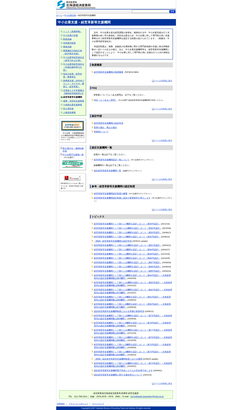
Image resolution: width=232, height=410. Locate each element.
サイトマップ (98, 404)
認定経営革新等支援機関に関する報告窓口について (118, 375)
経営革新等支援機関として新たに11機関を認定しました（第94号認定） (128, 228)
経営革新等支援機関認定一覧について (112, 159)
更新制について (101, 131)
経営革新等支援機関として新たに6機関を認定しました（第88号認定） (127, 258)
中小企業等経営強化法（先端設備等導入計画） (73, 67)
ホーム (59, 15)
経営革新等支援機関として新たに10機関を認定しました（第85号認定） (128, 271)
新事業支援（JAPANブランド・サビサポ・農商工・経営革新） (73, 83)
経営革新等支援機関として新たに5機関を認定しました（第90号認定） (127, 249)
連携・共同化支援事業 (73, 101)
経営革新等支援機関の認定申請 (108, 123)
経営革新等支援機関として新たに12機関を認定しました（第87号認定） (128, 262)
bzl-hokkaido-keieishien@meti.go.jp (147, 396)
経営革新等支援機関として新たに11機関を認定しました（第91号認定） (128, 245)
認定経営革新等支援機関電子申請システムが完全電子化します (123, 370)
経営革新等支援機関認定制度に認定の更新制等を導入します (122, 198)
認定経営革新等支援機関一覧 (107, 170)
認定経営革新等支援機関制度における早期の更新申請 (119, 311)
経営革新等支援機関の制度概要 (108, 72)
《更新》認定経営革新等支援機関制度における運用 (118, 359)
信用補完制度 (69, 43)
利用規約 (61, 404)
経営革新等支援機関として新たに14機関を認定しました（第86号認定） (128, 266)
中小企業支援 (70, 15)
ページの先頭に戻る (163, 81)
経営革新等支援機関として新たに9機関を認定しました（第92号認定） (127, 236)
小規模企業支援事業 (72, 105)
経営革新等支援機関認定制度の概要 (110, 193)
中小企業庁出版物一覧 (73, 154)
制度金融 (67, 39)
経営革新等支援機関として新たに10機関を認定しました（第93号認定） (128, 232)
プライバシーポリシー (78, 404)
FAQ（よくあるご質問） (105, 100)
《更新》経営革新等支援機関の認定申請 (113, 241)
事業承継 (67, 47)
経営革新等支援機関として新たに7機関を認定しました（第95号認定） (127, 224)
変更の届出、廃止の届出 (105, 127)
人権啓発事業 (69, 112)
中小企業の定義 (70, 35)
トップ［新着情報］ (72, 31)
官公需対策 (68, 108)
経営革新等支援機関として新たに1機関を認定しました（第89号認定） (127, 254)
